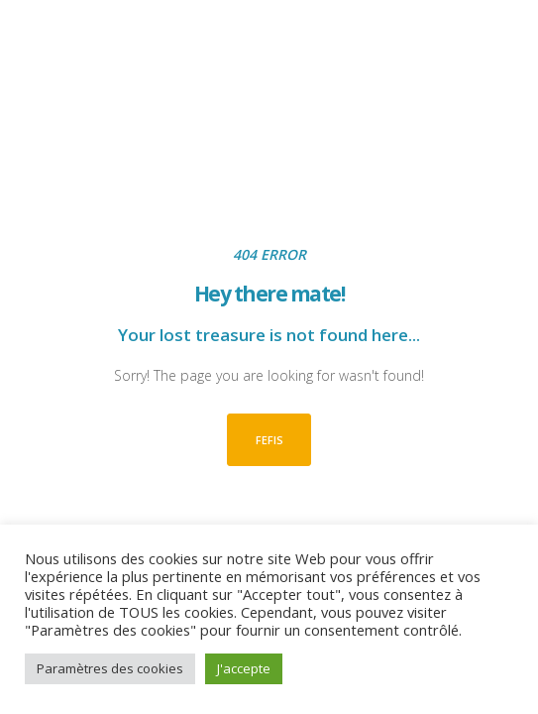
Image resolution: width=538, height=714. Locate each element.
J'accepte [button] (243, 668)
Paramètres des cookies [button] (110, 668)
